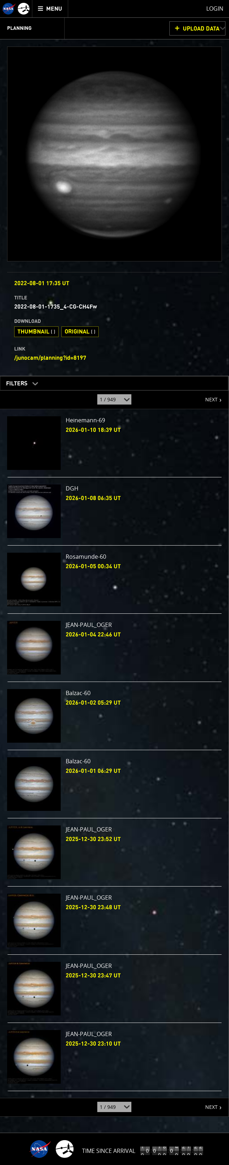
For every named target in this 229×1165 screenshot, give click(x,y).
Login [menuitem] (214, 8)
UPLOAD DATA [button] (201, 29)
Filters (14, 382)
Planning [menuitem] (19, 28)
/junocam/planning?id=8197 (50, 358)
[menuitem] (50, 8)
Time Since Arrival (108, 1151)
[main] (114, 582)
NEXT (208, 397)
